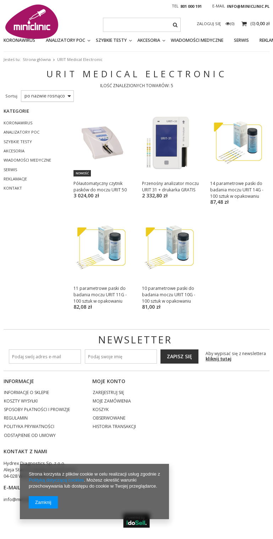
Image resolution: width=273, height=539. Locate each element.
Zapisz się (179, 356)
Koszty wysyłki (21, 401)
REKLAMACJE (15, 178)
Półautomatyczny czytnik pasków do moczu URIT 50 (100, 186)
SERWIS (10, 169)
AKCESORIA (148, 40)
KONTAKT (13, 188)
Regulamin (16, 418)
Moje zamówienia (112, 401)
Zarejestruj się (108, 393)
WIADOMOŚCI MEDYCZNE (197, 40)
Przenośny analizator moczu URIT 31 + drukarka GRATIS (170, 186)
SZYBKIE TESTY (111, 40)
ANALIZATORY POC (65, 40)
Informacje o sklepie (26, 393)
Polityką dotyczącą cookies (56, 480)
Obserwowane (109, 418)
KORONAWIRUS (19, 40)
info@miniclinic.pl (248, 6)
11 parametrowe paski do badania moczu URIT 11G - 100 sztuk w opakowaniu (100, 294)
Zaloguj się (209, 23)
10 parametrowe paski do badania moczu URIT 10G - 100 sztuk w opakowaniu (168, 294)
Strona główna (37, 59)
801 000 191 (191, 6)
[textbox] (142, 25)
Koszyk (101, 410)
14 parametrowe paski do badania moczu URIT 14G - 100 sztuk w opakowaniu (236, 189)
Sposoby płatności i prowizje (37, 410)
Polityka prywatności (29, 427)
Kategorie (16, 111)
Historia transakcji (114, 427)
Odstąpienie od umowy (30, 435)
